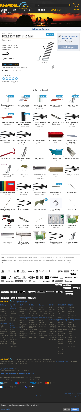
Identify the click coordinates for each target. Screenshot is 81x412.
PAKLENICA (62, 305)
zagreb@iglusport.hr (6, 323)
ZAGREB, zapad (3, 306)
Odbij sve (67, 409)
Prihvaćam (75, 409)
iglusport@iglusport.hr (63, 361)
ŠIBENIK (51, 305)
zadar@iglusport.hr (45, 318)
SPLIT (21, 305)
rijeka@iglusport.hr (35, 318)
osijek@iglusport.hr (74, 320)
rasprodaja (19, 6)
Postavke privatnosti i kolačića (71, 393)
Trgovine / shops (21, 302)
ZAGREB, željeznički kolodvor (13, 307)
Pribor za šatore (40, 29)
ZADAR (41, 305)
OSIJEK (70, 305)
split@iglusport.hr (25, 318)
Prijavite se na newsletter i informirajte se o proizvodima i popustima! (58, 396)
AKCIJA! (7, 6)
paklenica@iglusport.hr (65, 320)
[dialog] (40, 407)
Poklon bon (6, 12)
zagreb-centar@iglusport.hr (16, 326)
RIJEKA (31, 305)
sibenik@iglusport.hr (55, 320)
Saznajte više (5, 409)
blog (28, 6)
